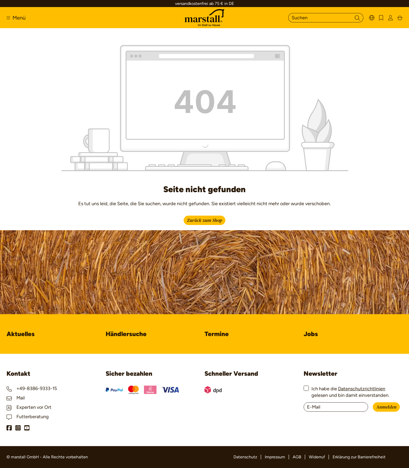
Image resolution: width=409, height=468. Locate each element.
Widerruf (317, 456)
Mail (16, 398)
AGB (297, 456)
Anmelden (386, 407)
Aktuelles (21, 334)
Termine (216, 334)
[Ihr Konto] (390, 17)
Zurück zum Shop (204, 220)
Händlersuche (126, 334)
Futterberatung (28, 417)
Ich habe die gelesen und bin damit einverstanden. (350, 392)
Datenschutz (245, 456)
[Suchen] (320, 17)
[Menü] (16, 18)
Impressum (275, 456)
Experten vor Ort (29, 407)
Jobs (311, 334)
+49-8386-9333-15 (32, 388)
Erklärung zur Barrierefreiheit (359, 456)
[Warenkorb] (400, 17)
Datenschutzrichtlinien (361, 389)
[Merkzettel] (381, 17)
